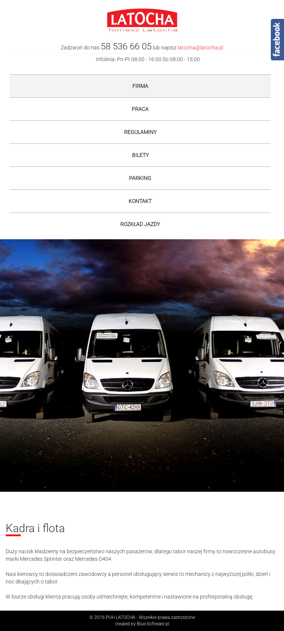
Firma (140, 86)
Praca (140, 109)
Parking (140, 178)
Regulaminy (140, 132)
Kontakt (140, 201)
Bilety (140, 155)
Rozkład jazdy (140, 224)
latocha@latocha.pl (200, 48)
